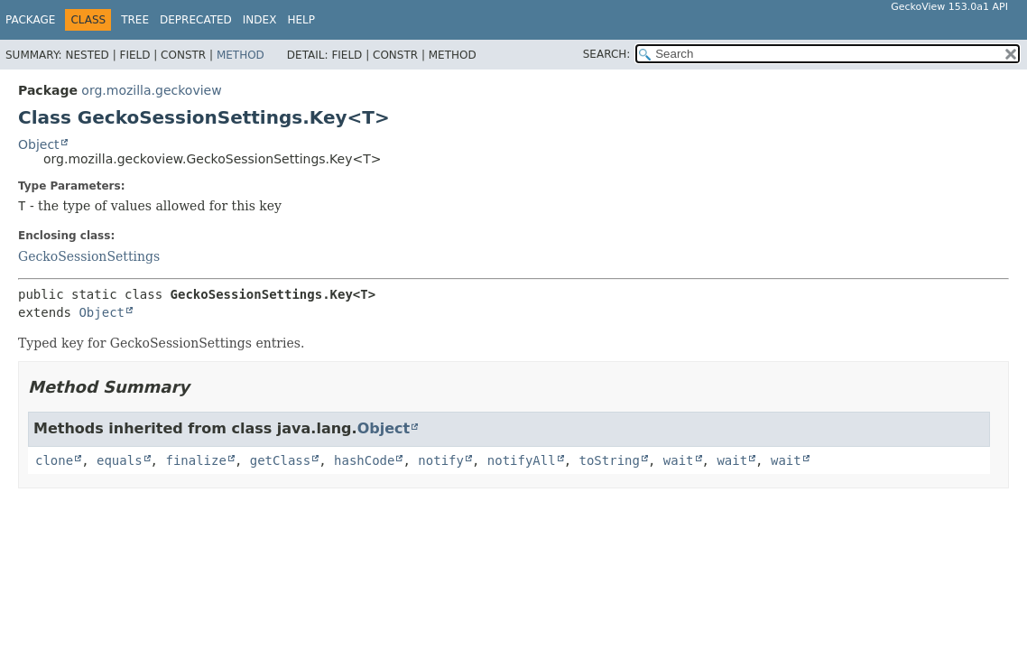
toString (609, 460)
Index (260, 20)
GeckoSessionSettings (89, 256)
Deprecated (196, 20)
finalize (195, 460)
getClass (280, 460)
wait (678, 460)
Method (240, 55)
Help (301, 20)
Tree (135, 20)
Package (30, 20)
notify (441, 460)
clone (54, 460)
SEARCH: (607, 54)
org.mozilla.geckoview (151, 90)
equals (120, 460)
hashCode (364, 460)
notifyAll (521, 460)
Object (39, 144)
